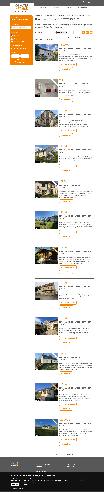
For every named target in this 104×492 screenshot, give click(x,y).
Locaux (25, 19)
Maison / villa (15, 35)
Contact (82, 4)
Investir (19, 19)
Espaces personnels (71, 4)
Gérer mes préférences (17, 488)
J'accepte (15, 484)
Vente (13, 19)
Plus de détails (66, 69)
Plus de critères (21, 59)
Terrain (13, 38)
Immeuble (14, 40)
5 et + (25, 48)
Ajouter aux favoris (68, 64)
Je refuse (25, 484)
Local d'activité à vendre (18, 41)
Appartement (15, 36)
